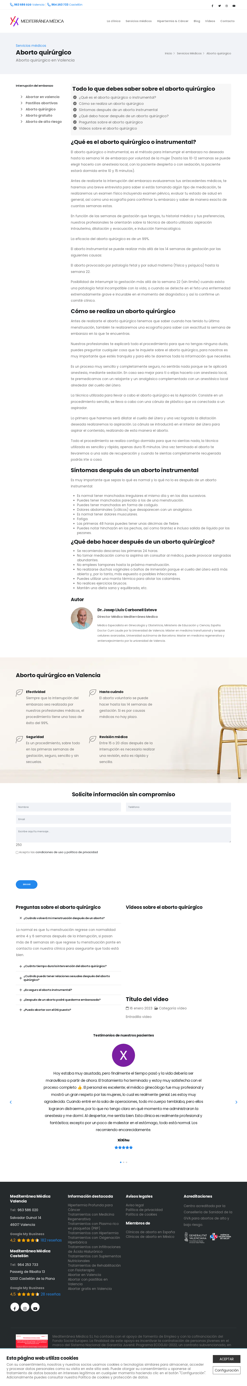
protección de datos (130, 1377)
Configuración (227, 1370)
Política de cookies (94, 1377)
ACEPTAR (227, 1359)
